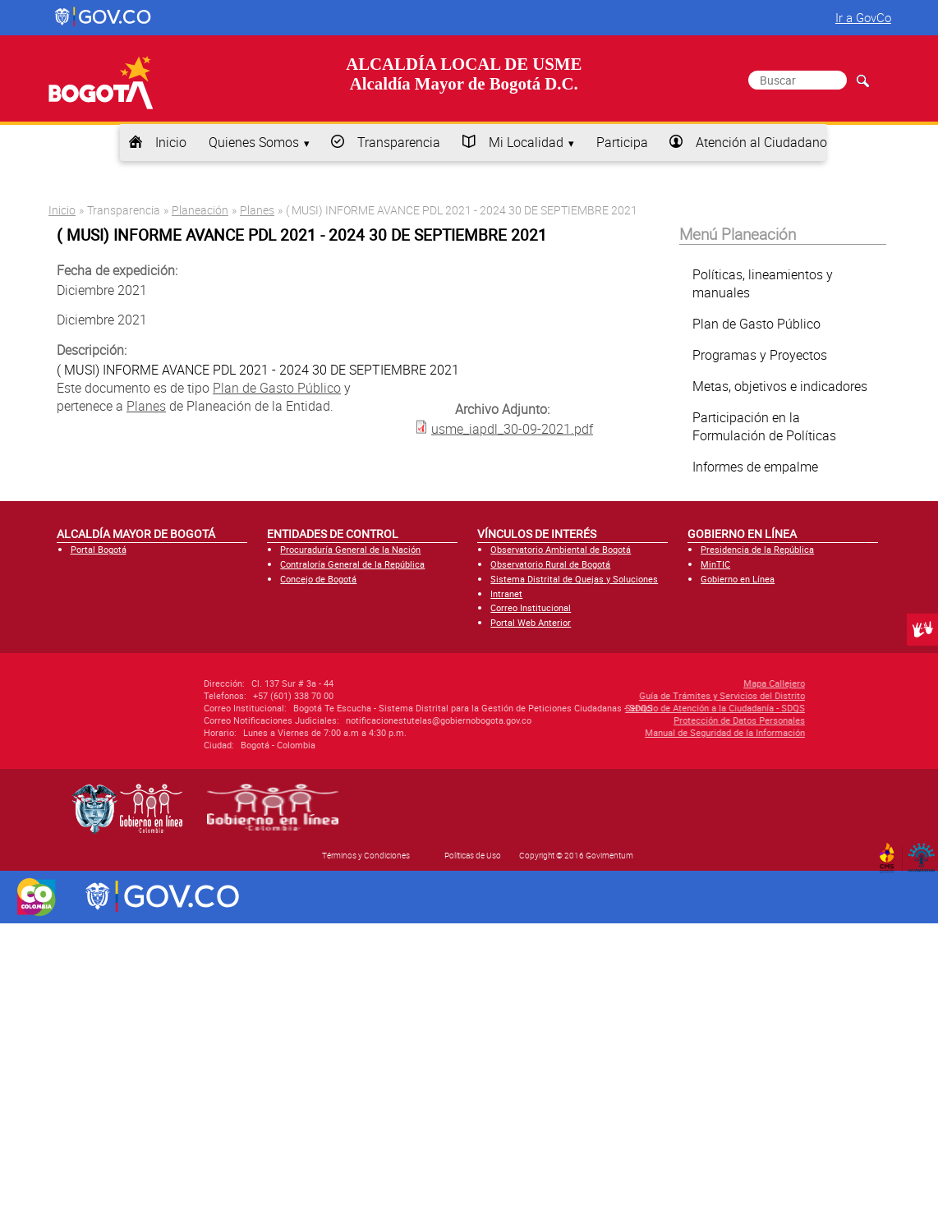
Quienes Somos (254, 142)
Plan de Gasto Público (277, 388)
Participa (622, 142)
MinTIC (715, 564)
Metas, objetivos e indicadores (779, 386)
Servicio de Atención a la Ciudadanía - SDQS (622, 708)
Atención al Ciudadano (761, 142)
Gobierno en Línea (738, 579)
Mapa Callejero (681, 683)
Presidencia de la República (757, 549)
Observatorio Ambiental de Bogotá (560, 549)
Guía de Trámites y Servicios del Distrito (629, 695)
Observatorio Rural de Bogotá (550, 564)
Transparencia (398, 142)
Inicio (170, 142)
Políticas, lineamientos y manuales (762, 283)
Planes (257, 210)
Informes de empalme (755, 467)
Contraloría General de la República (352, 564)
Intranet (506, 593)
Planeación (200, 210)
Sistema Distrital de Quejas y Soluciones (574, 579)
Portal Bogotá (98, 549)
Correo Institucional (530, 607)
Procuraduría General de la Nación (350, 549)
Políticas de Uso (472, 855)
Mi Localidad (526, 142)
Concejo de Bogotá (318, 579)
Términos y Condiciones (366, 855)
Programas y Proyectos (759, 355)
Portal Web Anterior (530, 622)
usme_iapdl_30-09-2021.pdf (512, 428)
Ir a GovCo (863, 17)
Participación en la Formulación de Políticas (764, 426)
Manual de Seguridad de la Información (632, 732)
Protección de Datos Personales (646, 720)
